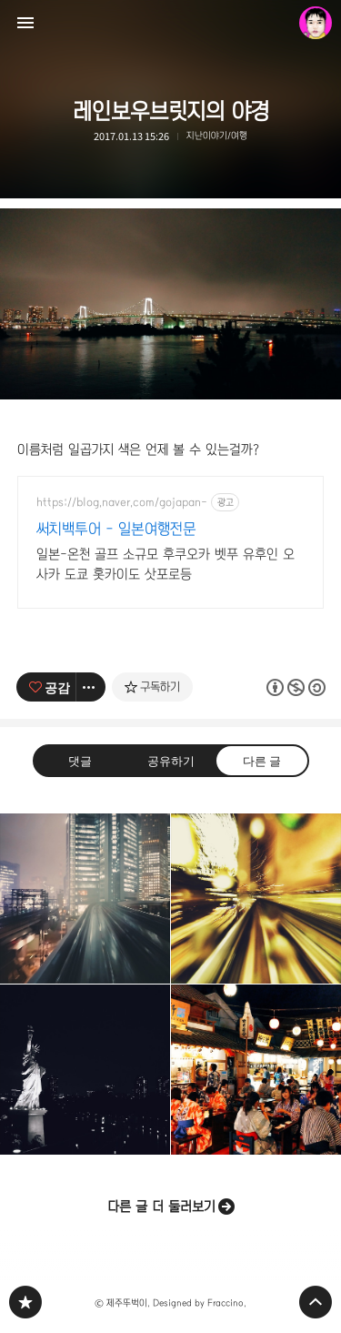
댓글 (80, 759)
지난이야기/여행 (216, 135)
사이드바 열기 (25, 23)
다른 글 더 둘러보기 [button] (161, 1206)
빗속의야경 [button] (85, 898)
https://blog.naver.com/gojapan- (121, 502)
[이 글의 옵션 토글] (90, 687)
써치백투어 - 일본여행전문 (116, 529)
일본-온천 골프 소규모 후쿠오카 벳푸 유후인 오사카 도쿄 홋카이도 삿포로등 (165, 564)
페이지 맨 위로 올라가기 (315, 1302)
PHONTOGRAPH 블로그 (25, 1302)
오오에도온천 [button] (256, 1070)
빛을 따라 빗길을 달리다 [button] (256, 898)
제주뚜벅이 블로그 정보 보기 (315, 23)
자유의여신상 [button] (85, 1070)
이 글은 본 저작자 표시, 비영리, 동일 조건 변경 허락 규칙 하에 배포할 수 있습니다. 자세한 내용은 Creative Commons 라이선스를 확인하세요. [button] (295, 687)
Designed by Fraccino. (199, 1303)
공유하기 (170, 759)
